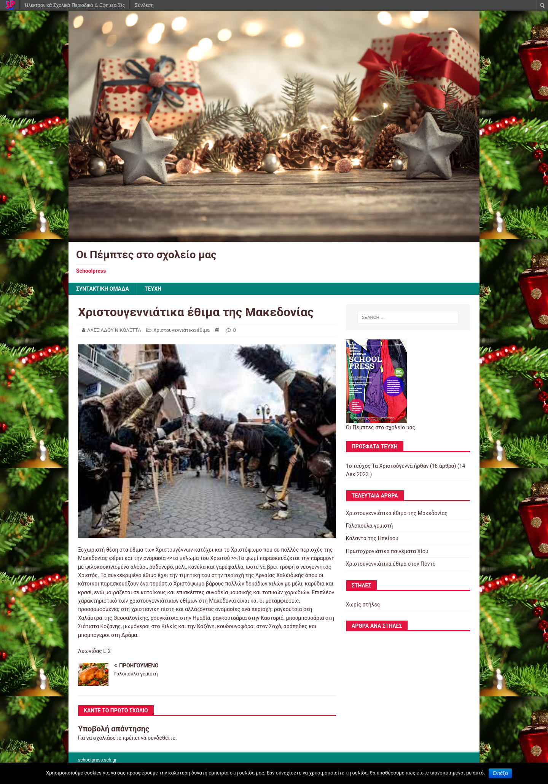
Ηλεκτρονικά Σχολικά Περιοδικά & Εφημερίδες (75, 5)
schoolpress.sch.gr (97, 760)
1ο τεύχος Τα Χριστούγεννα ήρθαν (387, 466)
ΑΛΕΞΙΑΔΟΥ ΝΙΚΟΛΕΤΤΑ (114, 330)
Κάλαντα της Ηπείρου (372, 538)
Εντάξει (500, 773)
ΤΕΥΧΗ (153, 289)
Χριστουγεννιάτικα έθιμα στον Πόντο (391, 564)
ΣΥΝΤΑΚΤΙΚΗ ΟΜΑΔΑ (102, 289)
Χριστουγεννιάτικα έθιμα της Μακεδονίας (397, 513)
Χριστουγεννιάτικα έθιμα (181, 330)
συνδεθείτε (161, 738)
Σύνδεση (144, 5)
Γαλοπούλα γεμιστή (369, 526)
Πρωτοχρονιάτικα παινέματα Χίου (387, 551)
